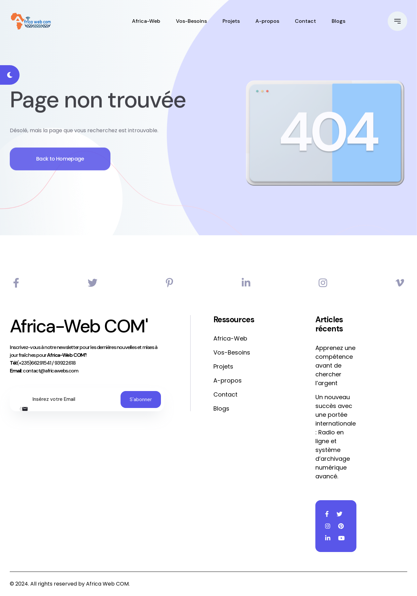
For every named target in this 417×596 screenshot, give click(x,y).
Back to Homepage (60, 167)
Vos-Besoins (191, 21)
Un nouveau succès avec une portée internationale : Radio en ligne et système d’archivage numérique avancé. (335, 436)
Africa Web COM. (108, 584)
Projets (231, 21)
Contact (305, 21)
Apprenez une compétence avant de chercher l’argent (335, 365)
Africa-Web (146, 21)
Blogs (338, 21)
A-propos (267, 21)
